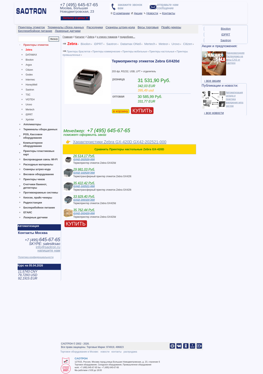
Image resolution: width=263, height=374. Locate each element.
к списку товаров (107, 36)
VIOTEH (30, 99)
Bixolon (30, 59)
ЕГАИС (28, 212)
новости (104, 351)
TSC (28, 94)
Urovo (29, 104)
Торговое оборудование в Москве (79, 351)
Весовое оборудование (39, 174)
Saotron (30, 89)
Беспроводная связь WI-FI (41, 159)
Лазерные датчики (36, 217)
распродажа (130, 351)
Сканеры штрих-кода (37, 169)
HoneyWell (31, 84)
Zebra (29, 49)
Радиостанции (33, 202)
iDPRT (29, 114)
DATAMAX (31, 54)
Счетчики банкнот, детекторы (35, 186)
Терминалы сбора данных (40, 129)
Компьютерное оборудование (33, 144)
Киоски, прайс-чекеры (38, 197)
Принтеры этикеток (36, 44)
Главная (68, 36)
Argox (29, 64)
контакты (117, 351)
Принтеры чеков (34, 179)
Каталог (80, 36)
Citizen (29, 69)
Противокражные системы (41, 192)
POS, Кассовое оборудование (32, 136)
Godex (29, 74)
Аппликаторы (32, 124)
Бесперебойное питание (39, 207)
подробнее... (127, 36)
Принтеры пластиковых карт (38, 152)
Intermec (30, 79)
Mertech (30, 109)
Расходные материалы (38, 164)
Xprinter (30, 119)
